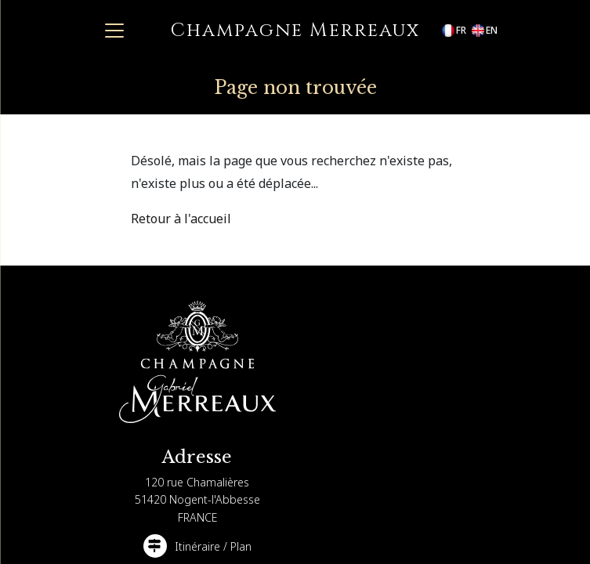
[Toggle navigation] (114, 30)
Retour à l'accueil (181, 218)
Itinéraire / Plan (213, 546)
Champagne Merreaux (295, 30)
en (484, 30)
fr (453, 30)
